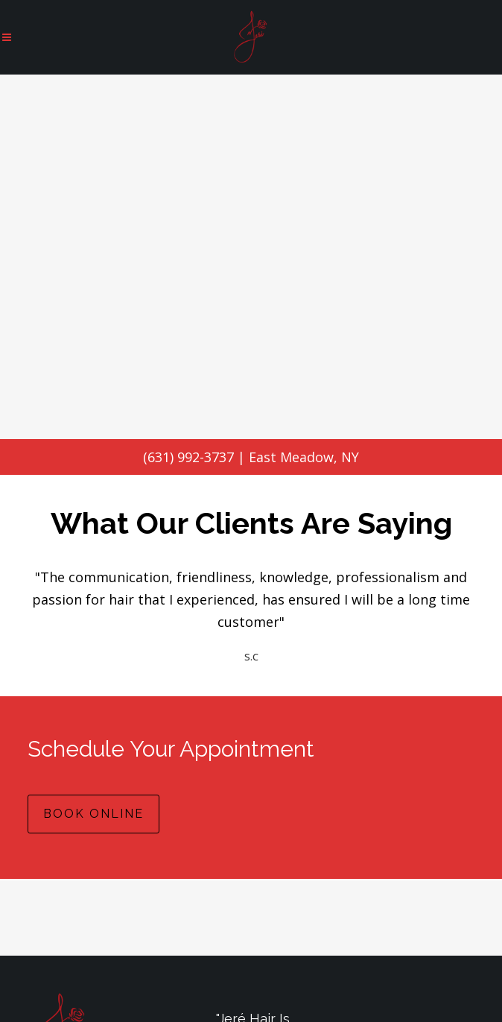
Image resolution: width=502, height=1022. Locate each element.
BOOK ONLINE (93, 814)
